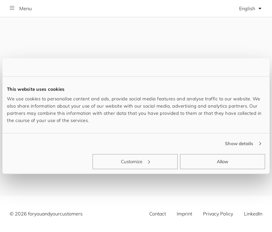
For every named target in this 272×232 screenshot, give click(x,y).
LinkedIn (253, 214)
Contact (157, 214)
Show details (239, 143)
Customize (135, 161)
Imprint (184, 214)
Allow (223, 161)
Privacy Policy (218, 214)
